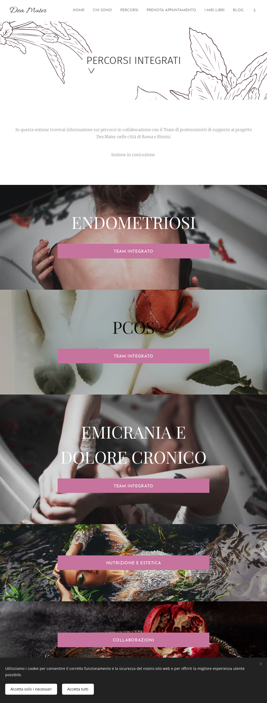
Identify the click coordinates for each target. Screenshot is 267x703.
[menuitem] (209, 10)
